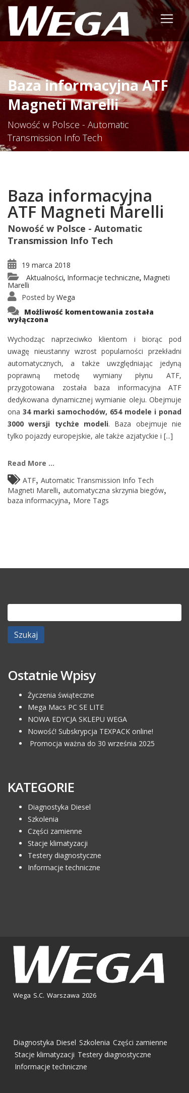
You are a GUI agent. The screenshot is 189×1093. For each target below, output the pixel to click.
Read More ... (31, 463)
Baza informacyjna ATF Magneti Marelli (86, 203)
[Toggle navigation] (167, 19)
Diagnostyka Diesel (59, 807)
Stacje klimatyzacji (58, 843)
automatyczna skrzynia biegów (113, 490)
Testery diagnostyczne (64, 855)
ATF (29, 480)
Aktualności (45, 277)
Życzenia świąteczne (61, 695)
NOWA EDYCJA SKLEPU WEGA (77, 719)
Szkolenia (43, 819)
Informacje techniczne (103, 277)
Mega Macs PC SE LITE (66, 707)
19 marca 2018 (46, 265)
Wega (65, 297)
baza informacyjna (38, 500)
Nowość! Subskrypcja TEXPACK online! (90, 731)
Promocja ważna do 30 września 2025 (91, 743)
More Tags (91, 500)
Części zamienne (55, 831)
